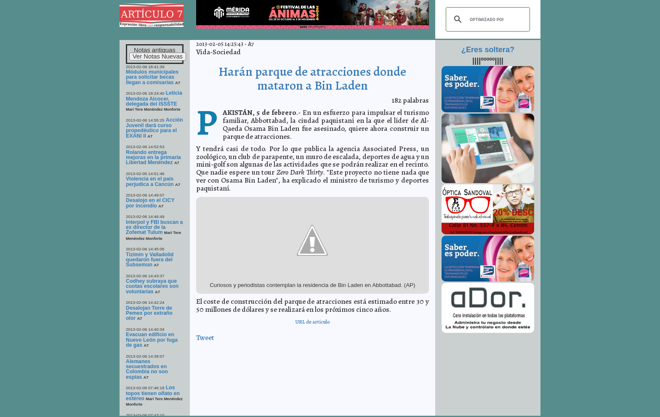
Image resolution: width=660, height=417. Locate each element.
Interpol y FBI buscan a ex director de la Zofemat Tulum (154, 227)
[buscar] (486, 19)
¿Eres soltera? (487, 49)
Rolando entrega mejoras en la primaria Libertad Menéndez (153, 157)
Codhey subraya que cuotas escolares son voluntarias (152, 286)
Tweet (205, 338)
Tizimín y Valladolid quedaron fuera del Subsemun (149, 260)
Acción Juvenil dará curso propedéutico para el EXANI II (154, 128)
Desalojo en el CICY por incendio (150, 202)
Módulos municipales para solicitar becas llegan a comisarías (152, 77)
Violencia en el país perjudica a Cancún (150, 181)
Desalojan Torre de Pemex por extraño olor (149, 313)
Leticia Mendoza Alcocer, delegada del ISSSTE (154, 98)
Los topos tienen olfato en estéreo (153, 393)
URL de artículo (312, 321)
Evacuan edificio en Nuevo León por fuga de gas (152, 340)
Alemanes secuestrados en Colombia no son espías (147, 369)
